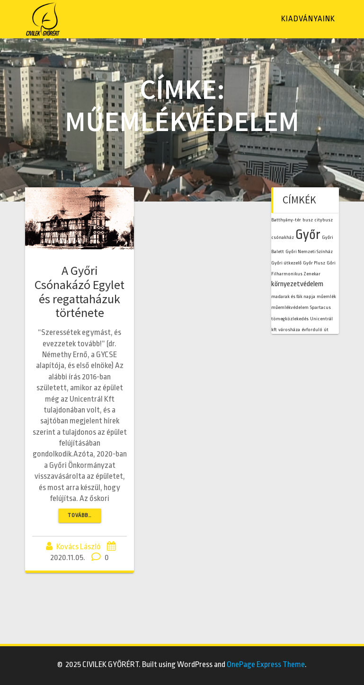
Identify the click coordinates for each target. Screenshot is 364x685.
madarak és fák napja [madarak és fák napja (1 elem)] (293, 296)
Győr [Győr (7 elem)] (307, 234)
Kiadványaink (308, 18)
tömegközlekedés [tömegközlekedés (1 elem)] (290, 318)
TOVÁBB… (80, 515)
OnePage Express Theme (266, 664)
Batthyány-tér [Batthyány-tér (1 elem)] (286, 219)
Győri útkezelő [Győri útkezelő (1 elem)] (286, 262)
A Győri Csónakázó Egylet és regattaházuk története (79, 291)
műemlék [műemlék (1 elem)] (326, 296)
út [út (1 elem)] (326, 329)
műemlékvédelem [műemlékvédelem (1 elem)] (290, 307)
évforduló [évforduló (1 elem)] (312, 329)
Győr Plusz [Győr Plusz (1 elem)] (314, 262)
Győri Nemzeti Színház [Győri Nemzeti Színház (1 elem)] (309, 251)
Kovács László (78, 546)
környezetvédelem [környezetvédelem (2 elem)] (297, 284)
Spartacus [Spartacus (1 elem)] (320, 307)
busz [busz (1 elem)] (307, 219)
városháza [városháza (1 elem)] (289, 329)
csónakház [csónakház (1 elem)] (282, 237)
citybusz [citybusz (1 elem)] (323, 219)
